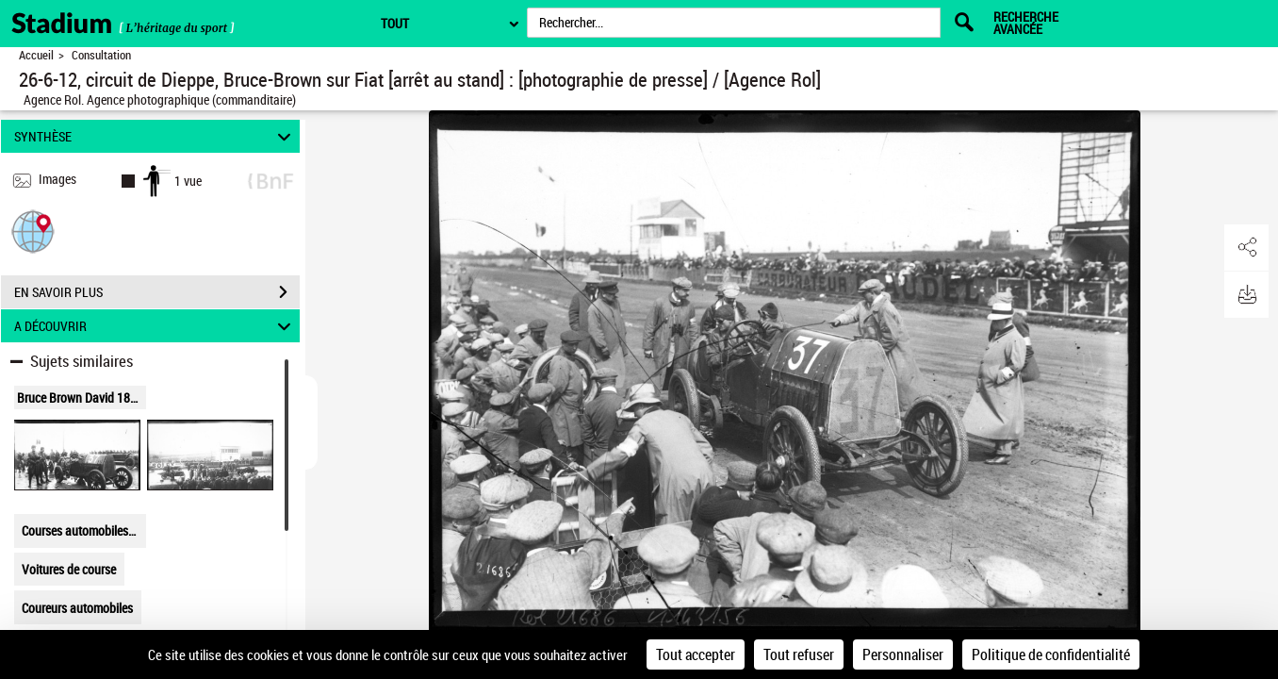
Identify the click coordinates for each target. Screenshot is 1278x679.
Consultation (101, 55)
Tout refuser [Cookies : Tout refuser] (798, 654)
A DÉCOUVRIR (155, 325)
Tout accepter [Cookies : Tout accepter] (695, 654)
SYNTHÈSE (155, 136)
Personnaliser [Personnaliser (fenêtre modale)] (902, 654)
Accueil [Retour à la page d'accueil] (36, 55)
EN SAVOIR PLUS (157, 292)
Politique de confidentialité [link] (1051, 654)
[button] (33, 231)
